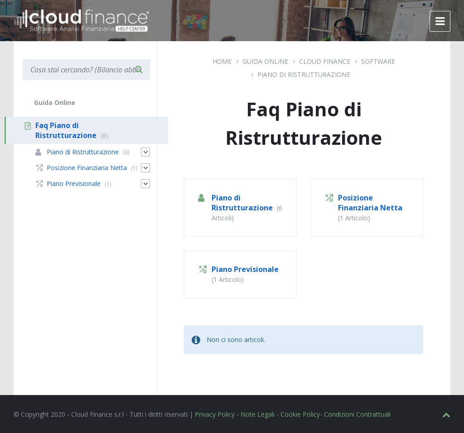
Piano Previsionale (245, 269)
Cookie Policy (300, 414)
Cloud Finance (324, 61)
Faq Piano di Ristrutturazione (66, 130)
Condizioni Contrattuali (357, 414)
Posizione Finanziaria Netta (370, 203)
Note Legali (258, 414)
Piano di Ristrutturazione (303, 74)
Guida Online (265, 61)
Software (378, 61)
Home (222, 61)
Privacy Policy (215, 414)
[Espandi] (145, 152)
